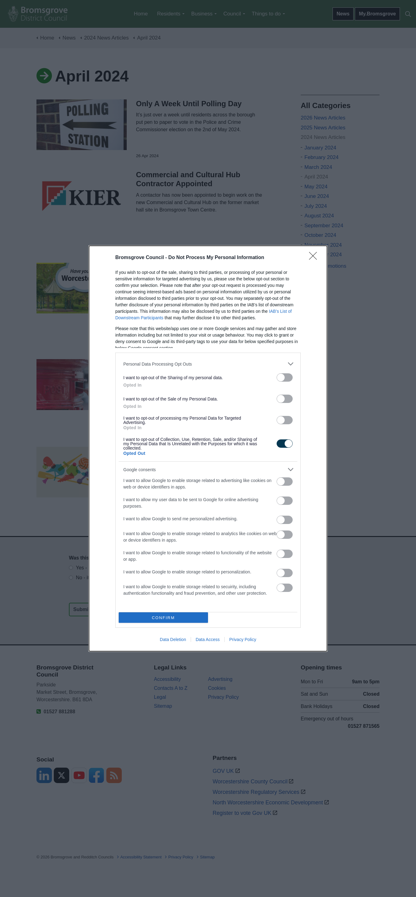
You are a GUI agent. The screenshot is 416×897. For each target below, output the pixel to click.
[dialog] (208, 448)
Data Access (208, 639)
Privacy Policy (242, 639)
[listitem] (208, 364)
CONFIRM (163, 617)
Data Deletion (173, 639)
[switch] (285, 377)
